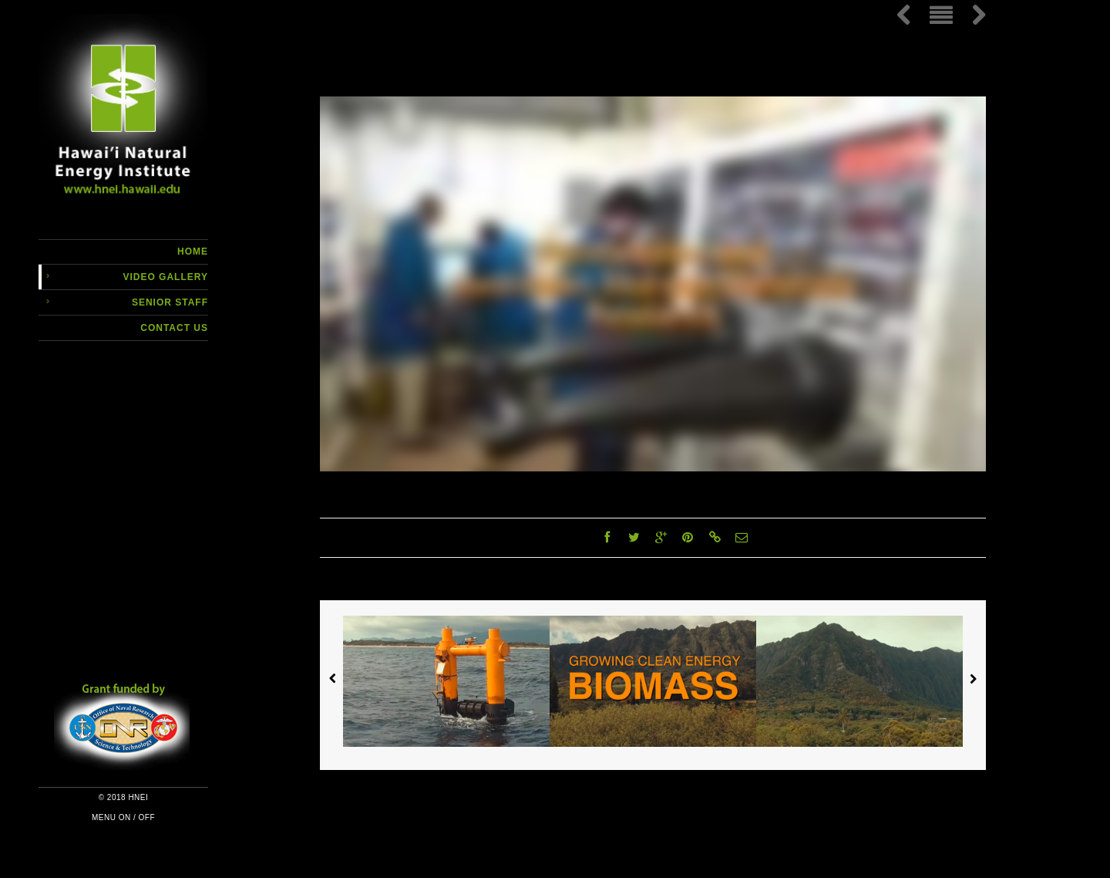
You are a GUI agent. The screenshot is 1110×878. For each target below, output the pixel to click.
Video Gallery (165, 277)
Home (192, 251)
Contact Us (174, 327)
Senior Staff (170, 302)
